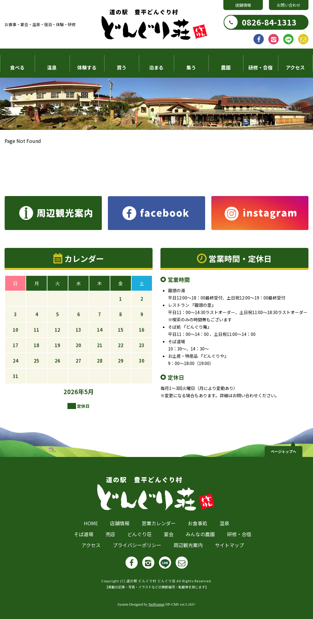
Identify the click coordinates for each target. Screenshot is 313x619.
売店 (110, 534)
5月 (89, 391)
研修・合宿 (260, 67)
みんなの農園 (200, 534)
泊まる (156, 67)
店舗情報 (243, 5)
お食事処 (197, 523)
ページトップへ (283, 451)
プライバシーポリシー (137, 545)
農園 (226, 67)
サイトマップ (229, 545)
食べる (17, 67)
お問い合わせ (289, 5)
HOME (91, 523)
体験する (87, 67)
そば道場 (83, 534)
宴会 (169, 534)
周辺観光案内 (188, 545)
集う (191, 67)
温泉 (52, 67)
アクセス (295, 67)
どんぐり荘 (139, 534)
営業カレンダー (159, 523)
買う (121, 67)
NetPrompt (156, 604)
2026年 (74, 391)
